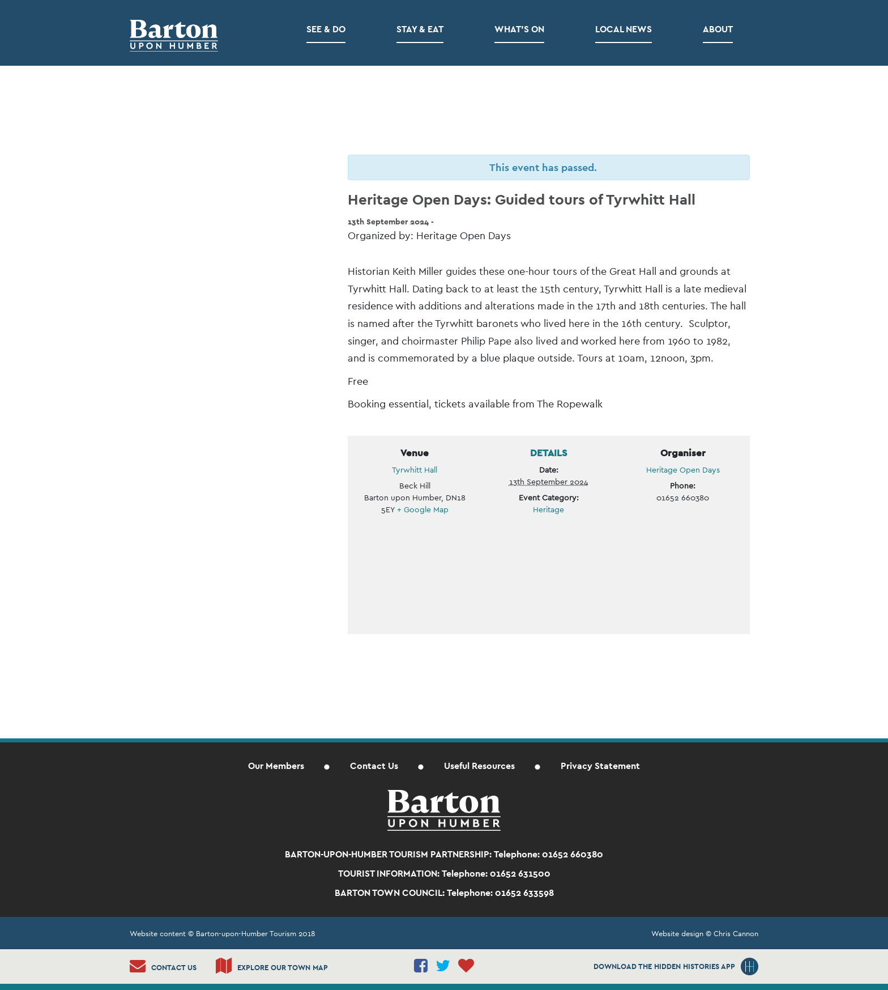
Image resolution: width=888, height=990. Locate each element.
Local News (623, 29)
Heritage (548, 509)
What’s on (519, 29)
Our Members (276, 766)
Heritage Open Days (683, 470)
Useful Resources (479, 766)
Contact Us (374, 766)
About (718, 29)
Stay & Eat (419, 29)
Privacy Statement (600, 766)
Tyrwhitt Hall (414, 470)
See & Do (325, 29)
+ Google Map (423, 509)
